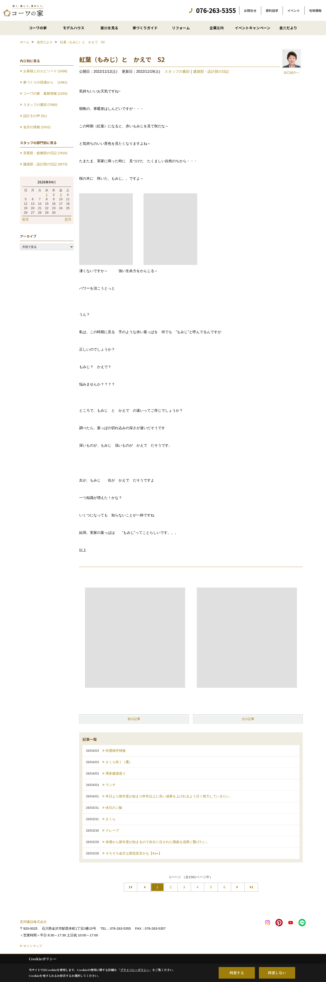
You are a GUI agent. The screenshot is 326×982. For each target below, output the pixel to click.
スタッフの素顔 (177, 71)
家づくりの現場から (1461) (45, 82)
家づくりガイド (145, 27)
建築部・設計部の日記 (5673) (45, 164)
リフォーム (181, 27)
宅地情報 (315, 10)
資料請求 (272, 10)
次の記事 (248, 719)
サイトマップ (32, 946)
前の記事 (134, 719)
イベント (293, 10)
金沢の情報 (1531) (37, 127)
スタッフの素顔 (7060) (40, 105)
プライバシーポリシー (134, 970)
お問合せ (250, 10)
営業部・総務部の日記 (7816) (45, 153)
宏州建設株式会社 (33, 922)
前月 (25, 219)
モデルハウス (73, 27)
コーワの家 (38, 27)
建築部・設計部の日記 (211, 71)
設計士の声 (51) (35, 116)
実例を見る (109, 27)
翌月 (68, 219)
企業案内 (217, 27)
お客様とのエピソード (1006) (45, 71)
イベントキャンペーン (252, 27)
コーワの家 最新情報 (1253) (45, 93)
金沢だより (288, 27)
